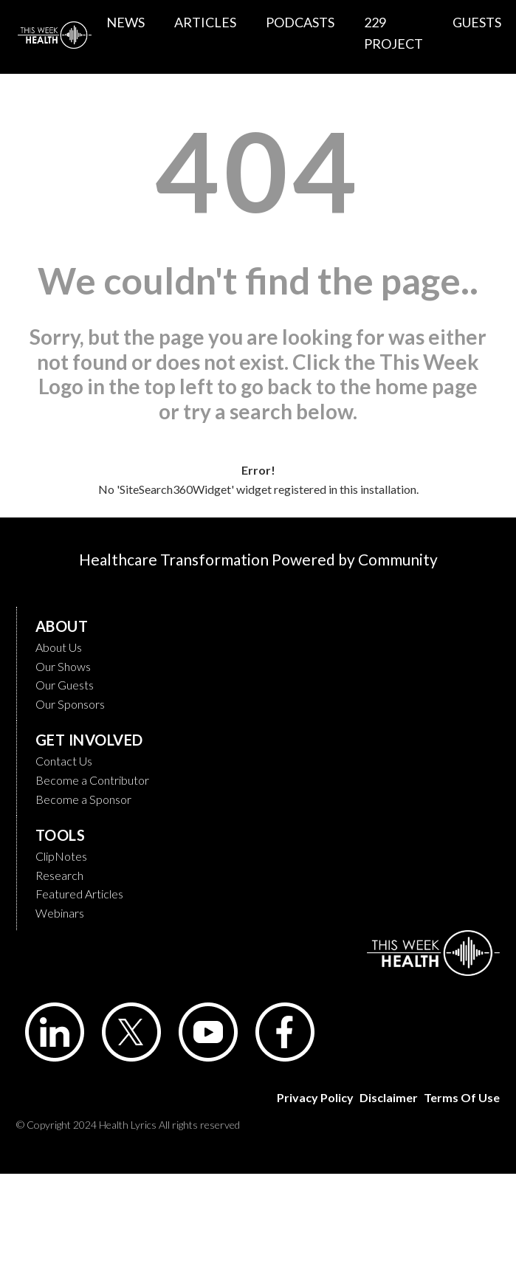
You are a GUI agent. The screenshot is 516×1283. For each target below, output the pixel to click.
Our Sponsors (70, 704)
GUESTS (477, 22)
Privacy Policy (315, 1097)
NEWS (125, 22)
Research (59, 875)
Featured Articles (79, 894)
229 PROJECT (393, 33)
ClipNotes (61, 856)
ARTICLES (205, 22)
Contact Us (63, 761)
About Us (58, 647)
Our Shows (63, 666)
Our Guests (64, 685)
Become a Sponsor (83, 799)
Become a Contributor (92, 780)
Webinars (59, 913)
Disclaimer (389, 1097)
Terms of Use (462, 1097)
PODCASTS (300, 22)
